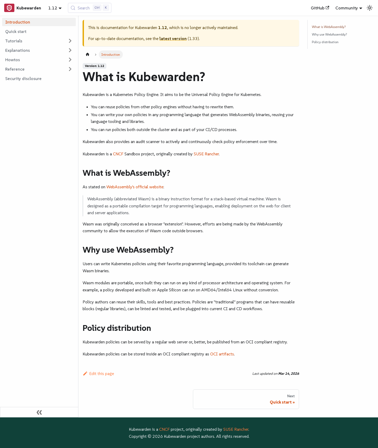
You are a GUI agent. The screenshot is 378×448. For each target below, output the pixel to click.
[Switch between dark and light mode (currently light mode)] (369, 8)
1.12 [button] (52, 7)
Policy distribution (325, 42)
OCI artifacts (222, 353)
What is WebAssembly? (329, 27)
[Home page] (88, 54)
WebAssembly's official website (134, 186)
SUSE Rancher (206, 153)
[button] (39, 41)
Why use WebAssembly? (329, 34)
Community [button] (346, 7)
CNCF (118, 153)
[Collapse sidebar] (39, 412)
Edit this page (98, 373)
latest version (173, 38)
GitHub (320, 7)
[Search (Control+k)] (90, 8)
